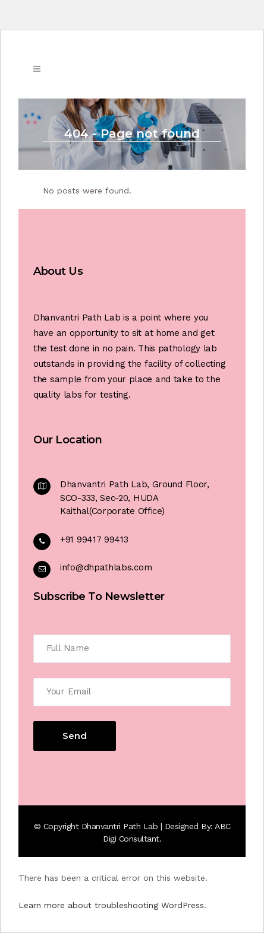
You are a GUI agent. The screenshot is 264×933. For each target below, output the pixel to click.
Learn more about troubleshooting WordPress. (112, 905)
